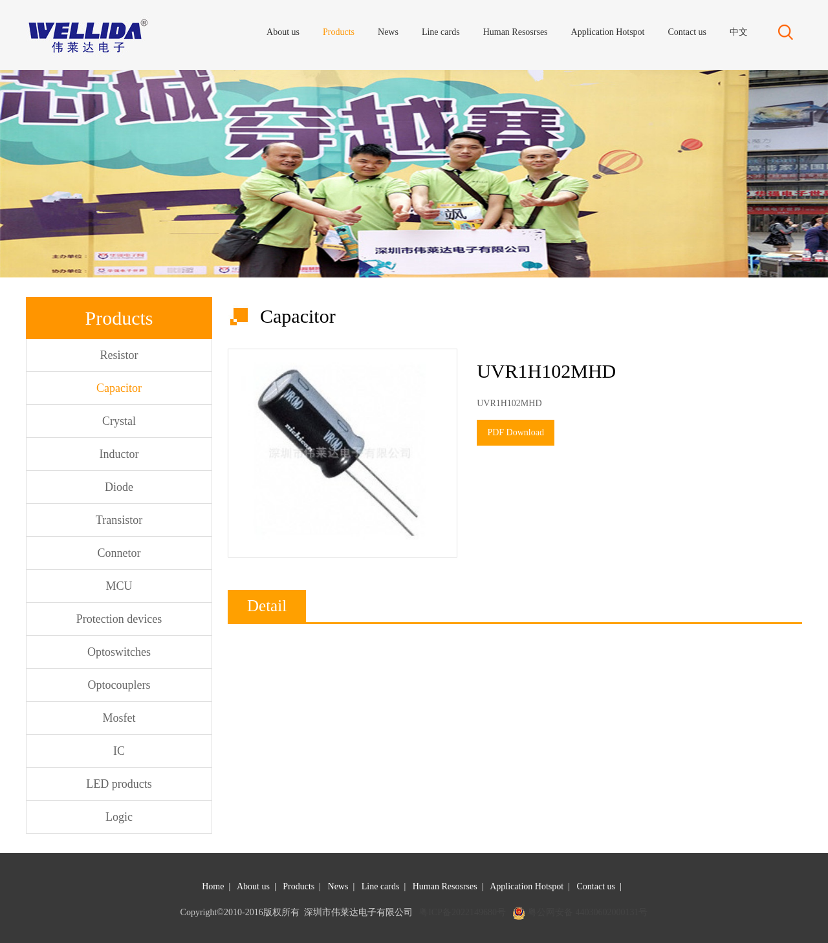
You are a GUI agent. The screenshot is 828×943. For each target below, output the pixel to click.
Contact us (595, 886)
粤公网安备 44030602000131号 (588, 912)
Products (298, 886)
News (338, 886)
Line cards (381, 886)
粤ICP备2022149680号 (462, 912)
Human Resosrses (445, 886)
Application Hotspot (526, 886)
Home (213, 886)
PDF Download (515, 432)
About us (253, 886)
